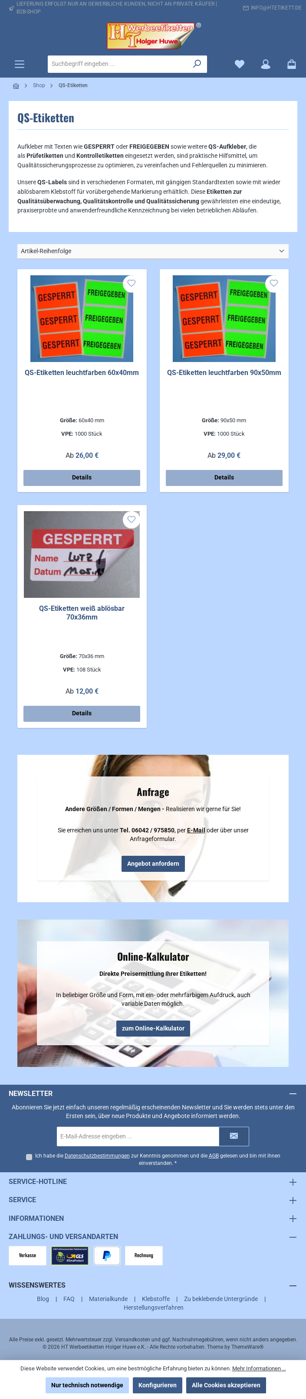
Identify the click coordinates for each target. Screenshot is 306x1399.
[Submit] (234, 1136)
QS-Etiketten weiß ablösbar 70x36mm (82, 612)
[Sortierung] (153, 251)
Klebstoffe (156, 1298)
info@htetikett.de (276, 8)
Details (82, 477)
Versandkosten (132, 1340)
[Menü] (19, 64)
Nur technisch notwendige (87, 1385)
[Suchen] (197, 64)
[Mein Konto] (265, 64)
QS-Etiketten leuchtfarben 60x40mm (82, 373)
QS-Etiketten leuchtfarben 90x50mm (224, 373)
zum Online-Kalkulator (153, 1028)
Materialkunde (108, 1298)
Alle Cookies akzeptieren (226, 1385)
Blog (43, 1298)
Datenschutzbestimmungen (96, 1156)
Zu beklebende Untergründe (221, 1298)
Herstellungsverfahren (154, 1307)
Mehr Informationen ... (259, 1368)
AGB (213, 1156)
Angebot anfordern (153, 863)
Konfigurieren (157, 1385)
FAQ (69, 1298)
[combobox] (118, 64)
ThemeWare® (247, 1347)
